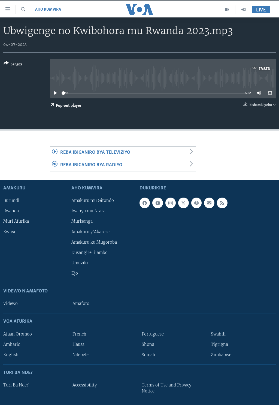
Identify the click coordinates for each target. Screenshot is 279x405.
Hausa (78, 344)
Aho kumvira (48, 9)
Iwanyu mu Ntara (88, 211)
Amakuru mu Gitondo (92, 200)
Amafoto (80, 303)
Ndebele (80, 354)
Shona (148, 344)
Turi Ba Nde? (16, 385)
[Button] (13, 64)
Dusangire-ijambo (89, 252)
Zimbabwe (221, 354)
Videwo (10, 303)
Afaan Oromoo (17, 334)
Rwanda (11, 211)
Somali (148, 354)
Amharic (11, 344)
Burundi (11, 200)
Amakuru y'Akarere (90, 231)
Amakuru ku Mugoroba (94, 242)
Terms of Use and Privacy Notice (166, 388)
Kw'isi (9, 231)
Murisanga (82, 221)
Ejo (74, 273)
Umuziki (79, 263)
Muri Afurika (16, 221)
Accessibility (84, 385)
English (11, 354)
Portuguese (153, 334)
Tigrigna (219, 344)
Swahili (218, 334)
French (79, 334)
